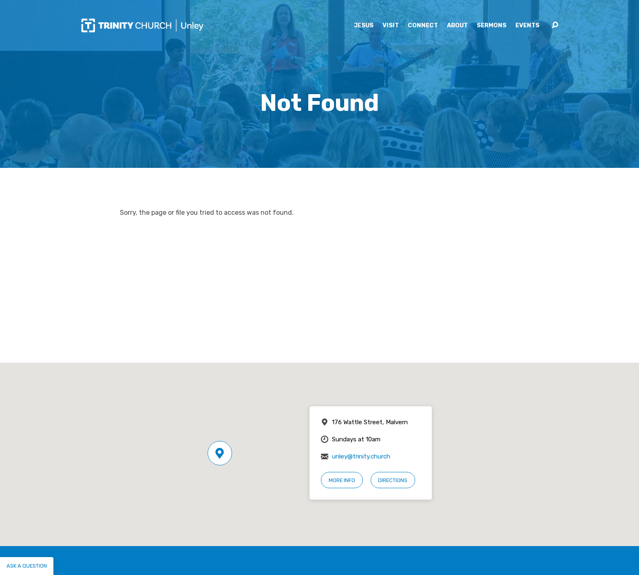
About (457, 26)
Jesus (364, 26)
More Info (342, 480)
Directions (392, 480)
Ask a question (27, 566)
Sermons (491, 26)
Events (527, 26)
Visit (391, 26)
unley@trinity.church (361, 456)
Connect (423, 26)
